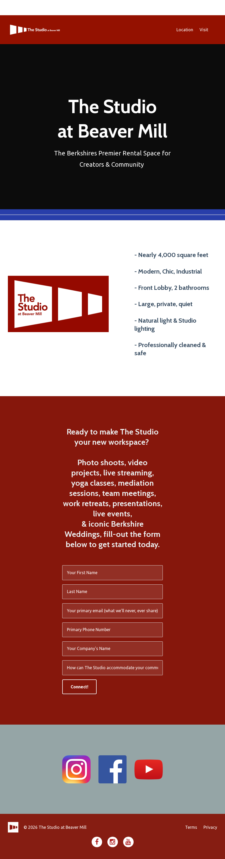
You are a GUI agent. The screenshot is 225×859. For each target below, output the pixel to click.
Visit (204, 29)
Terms (191, 827)
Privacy (210, 827)
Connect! (79, 686)
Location (184, 29)
